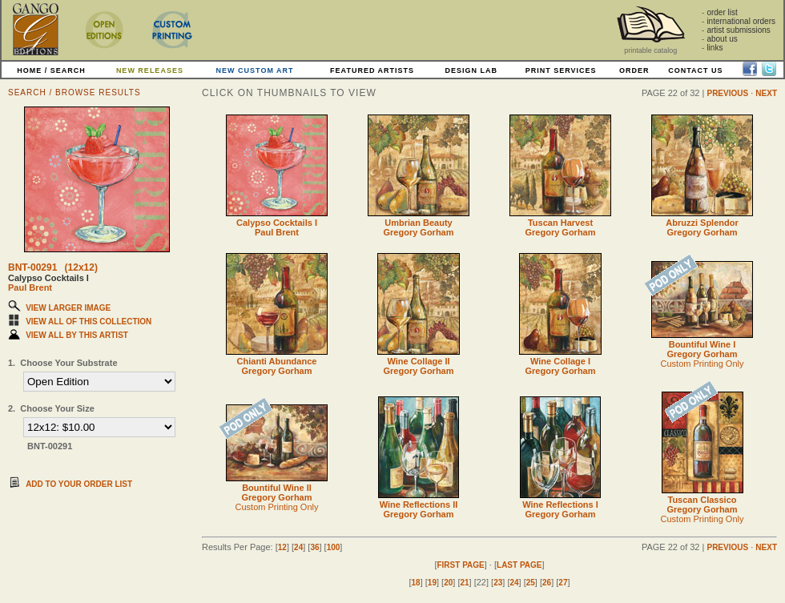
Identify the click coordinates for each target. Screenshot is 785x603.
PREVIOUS (727, 93)
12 (282, 547)
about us (721, 38)
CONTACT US (695, 70)
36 (314, 547)
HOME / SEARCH (51, 70)
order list (721, 12)
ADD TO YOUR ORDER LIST (79, 484)
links (714, 47)
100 (333, 547)
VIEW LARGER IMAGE (68, 308)
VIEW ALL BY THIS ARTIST (77, 335)
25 (530, 582)
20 (448, 582)
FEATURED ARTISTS (372, 70)
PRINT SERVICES (561, 70)
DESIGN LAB (471, 70)
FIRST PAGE (460, 565)
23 (497, 582)
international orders (740, 21)
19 (432, 582)
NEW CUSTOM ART (255, 70)
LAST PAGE (519, 565)
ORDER (634, 70)
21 (464, 582)
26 (546, 582)
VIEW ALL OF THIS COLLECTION (88, 321)
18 (416, 582)
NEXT (766, 93)
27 (562, 582)
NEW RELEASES (149, 70)
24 (298, 547)
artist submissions (738, 30)
